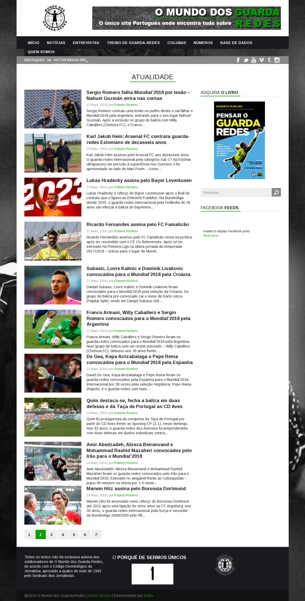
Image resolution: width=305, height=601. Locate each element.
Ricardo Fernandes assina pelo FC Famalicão (138, 224)
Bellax (149, 595)
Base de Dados (236, 43)
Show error (210, 235)
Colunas (176, 43)
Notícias (56, 43)
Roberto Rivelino (126, 105)
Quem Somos (41, 52)
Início (33, 43)
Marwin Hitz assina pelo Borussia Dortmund (136, 488)
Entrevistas (86, 43)
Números (203, 43)
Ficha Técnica (99, 595)
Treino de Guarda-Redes (133, 43)
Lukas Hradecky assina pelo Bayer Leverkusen (139, 180)
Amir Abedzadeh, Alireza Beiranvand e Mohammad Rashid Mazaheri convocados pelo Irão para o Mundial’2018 (139, 450)
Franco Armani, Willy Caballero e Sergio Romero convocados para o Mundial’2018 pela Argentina (138, 318)
